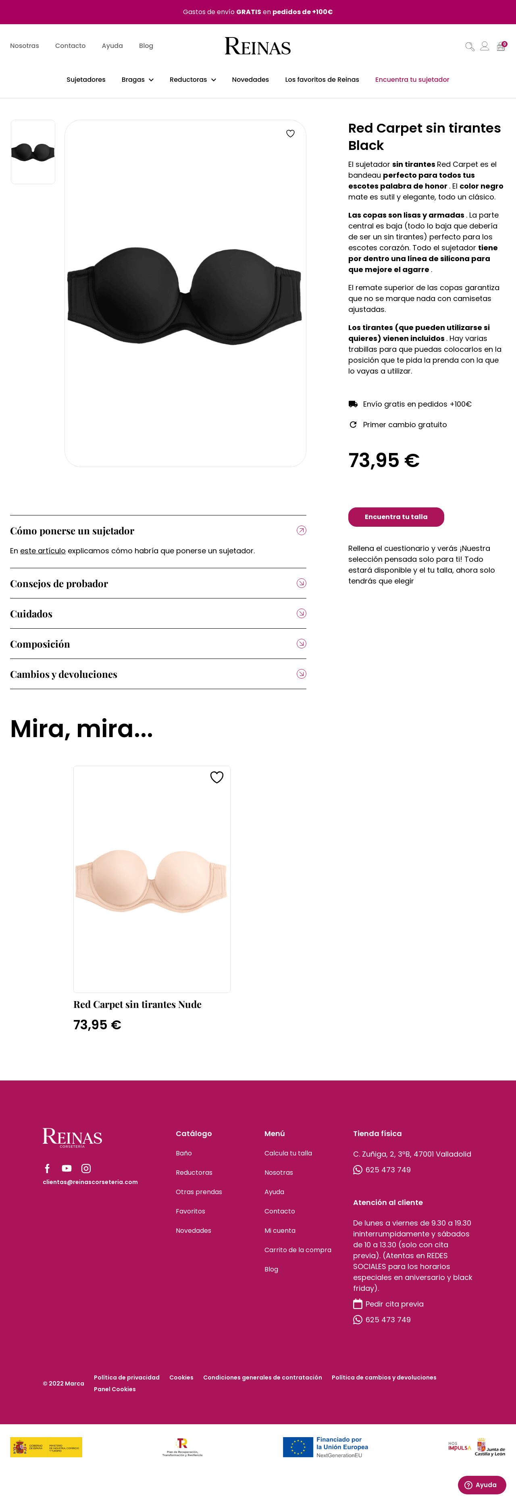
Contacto (70, 46)
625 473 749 (382, 1174)
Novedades (250, 80)
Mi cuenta (279, 1234)
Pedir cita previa (388, 1308)
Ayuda (112, 46)
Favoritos (190, 1215)
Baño (184, 1157)
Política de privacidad (127, 1381)
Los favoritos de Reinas (322, 80)
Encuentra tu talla (396, 521)
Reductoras (188, 80)
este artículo (43, 555)
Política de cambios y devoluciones (384, 1381)
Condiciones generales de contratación (262, 1381)
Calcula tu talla (288, 1157)
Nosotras (24, 46)
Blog (146, 46)
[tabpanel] (185, 297)
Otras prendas (199, 1196)
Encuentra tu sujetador (412, 80)
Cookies (181, 1381)
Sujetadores (86, 80)
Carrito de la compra (297, 1254)
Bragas (133, 80)
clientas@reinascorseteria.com (90, 1186)
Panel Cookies (115, 1393)
